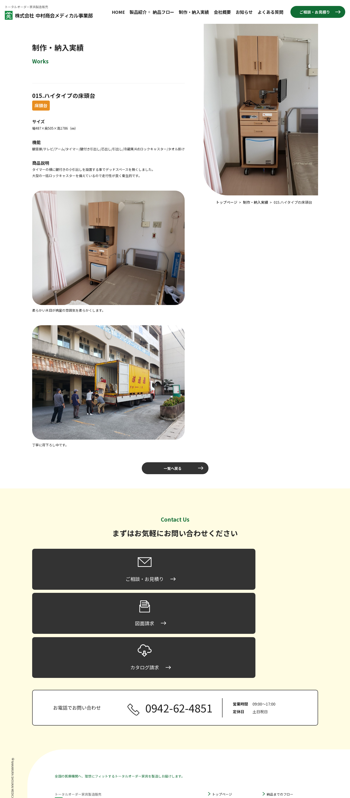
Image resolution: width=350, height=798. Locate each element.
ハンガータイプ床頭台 (233, 747)
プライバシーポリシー (283, 770)
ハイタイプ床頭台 (230, 739)
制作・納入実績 (194, 12)
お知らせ (244, 12)
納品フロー (163, 12)
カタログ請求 (277, 762)
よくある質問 (270, 12)
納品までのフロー (280, 712)
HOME (118, 12)
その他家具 (220, 768)
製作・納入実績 (278, 719)
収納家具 (218, 761)
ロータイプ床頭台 (230, 725)
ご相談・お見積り (314, 12)
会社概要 (222, 12)
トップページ (222, 712)
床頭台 (217, 719)
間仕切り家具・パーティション (235, 754)
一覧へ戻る (172, 468)
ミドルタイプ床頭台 (232, 732)
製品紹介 (138, 12)
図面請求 (273, 755)
